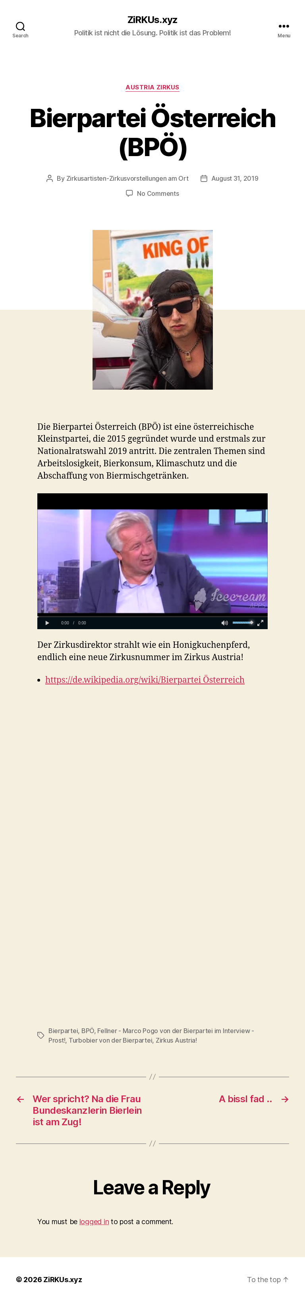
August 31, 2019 (235, 178)
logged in (94, 1221)
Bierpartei (63, 1031)
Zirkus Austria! (176, 1040)
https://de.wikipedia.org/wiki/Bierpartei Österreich (145, 680)
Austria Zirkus (152, 87)
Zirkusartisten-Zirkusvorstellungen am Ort (127, 178)
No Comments (158, 193)
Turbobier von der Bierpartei (110, 1040)
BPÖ (87, 1031)
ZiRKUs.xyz (152, 20)
